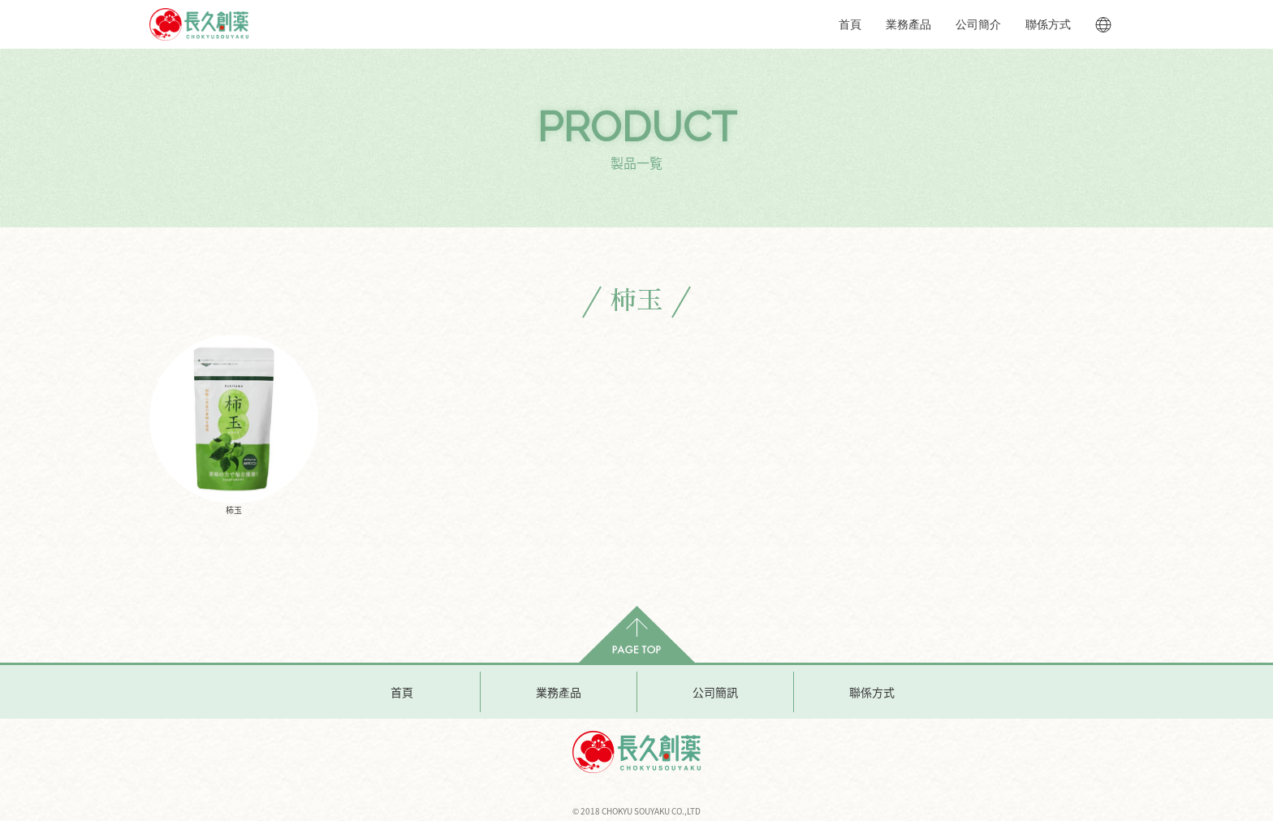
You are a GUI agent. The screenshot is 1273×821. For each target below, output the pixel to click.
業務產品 (908, 24)
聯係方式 (1048, 24)
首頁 (850, 24)
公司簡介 (978, 24)
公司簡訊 (715, 692)
